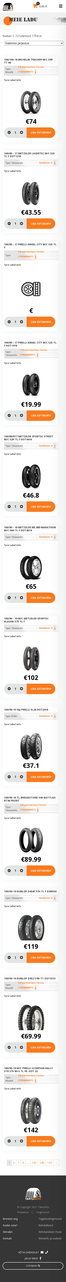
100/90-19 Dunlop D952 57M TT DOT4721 (30, 978)
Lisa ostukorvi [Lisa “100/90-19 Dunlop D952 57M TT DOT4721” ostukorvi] (41, 1047)
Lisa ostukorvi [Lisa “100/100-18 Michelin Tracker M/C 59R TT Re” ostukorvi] (41, 132)
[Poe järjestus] (34, 43)
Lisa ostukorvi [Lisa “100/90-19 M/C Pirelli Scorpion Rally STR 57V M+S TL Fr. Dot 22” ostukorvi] (41, 1141)
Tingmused (42, 1212)
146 (41, 1163)
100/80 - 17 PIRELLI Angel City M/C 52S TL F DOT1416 (30, 344)
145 (34, 1163)
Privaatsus (23, 1212)
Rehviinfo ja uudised (50, 1238)
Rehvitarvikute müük (50, 1232)
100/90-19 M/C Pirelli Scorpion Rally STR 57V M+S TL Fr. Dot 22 (28, 1069)
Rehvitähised (46, 1225)
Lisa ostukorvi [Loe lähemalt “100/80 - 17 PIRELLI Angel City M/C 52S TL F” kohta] (41, 322)
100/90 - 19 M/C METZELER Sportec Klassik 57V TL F (26, 620)
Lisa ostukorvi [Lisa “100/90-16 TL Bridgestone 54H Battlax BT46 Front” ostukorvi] (41, 870)
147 (49, 1163)
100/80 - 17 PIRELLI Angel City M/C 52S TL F (30, 246)
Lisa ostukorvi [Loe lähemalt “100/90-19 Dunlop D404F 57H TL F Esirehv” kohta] (41, 957)
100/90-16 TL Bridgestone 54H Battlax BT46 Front (29, 799)
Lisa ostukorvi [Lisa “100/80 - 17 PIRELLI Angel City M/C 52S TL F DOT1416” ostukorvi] (41, 415)
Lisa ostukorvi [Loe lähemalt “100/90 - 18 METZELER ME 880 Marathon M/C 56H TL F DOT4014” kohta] (41, 597)
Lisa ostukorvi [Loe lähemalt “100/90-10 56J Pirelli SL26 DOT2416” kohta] (41, 777)
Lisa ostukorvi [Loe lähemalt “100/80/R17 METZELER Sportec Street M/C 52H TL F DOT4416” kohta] (41, 506)
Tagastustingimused (50, 1218)
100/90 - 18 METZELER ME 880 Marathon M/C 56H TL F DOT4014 (30, 529)
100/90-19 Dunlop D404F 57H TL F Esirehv (30, 891)
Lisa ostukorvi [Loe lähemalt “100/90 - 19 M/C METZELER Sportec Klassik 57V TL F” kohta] (41, 688)
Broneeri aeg (10, 1218)
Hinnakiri (7, 1232)
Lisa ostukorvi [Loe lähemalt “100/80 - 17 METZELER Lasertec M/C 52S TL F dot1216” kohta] (41, 223)
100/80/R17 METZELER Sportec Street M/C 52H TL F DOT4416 (28, 438)
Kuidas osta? (10, 1225)
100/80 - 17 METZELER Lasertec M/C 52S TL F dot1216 (29, 155)
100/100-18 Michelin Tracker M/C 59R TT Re (28, 61)
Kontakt (7, 1238)
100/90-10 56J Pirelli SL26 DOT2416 (26, 709)
